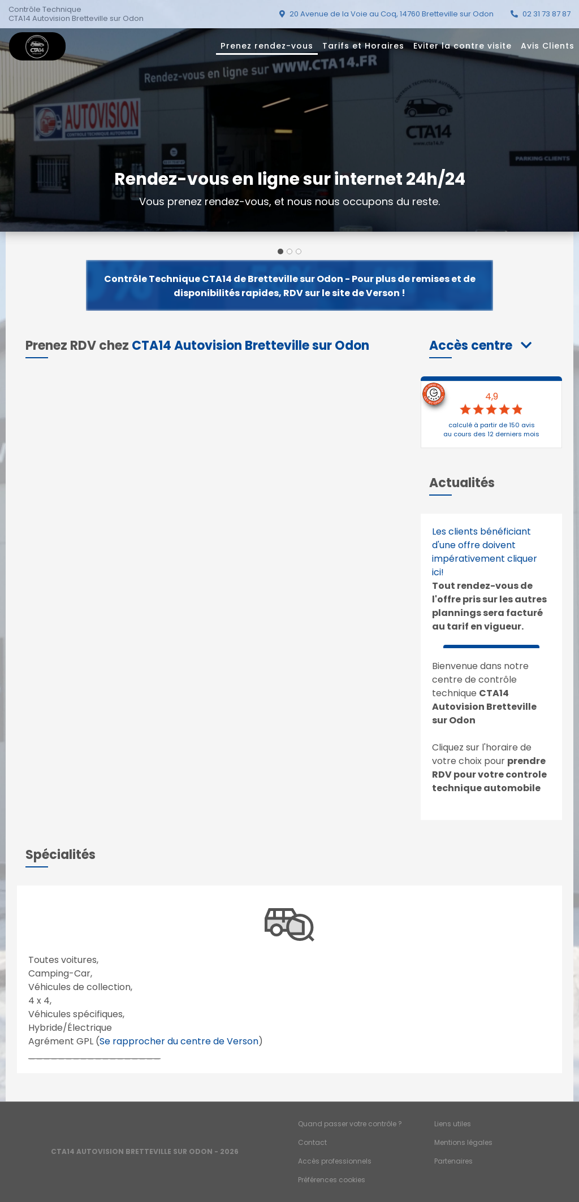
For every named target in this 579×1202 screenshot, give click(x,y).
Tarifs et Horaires (363, 45)
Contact (312, 1142)
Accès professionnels (334, 1161)
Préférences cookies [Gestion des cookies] (331, 1179)
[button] (480, 345)
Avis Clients (547, 45)
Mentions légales (463, 1142)
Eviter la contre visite (462, 45)
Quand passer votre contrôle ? (350, 1124)
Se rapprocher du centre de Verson (179, 1041)
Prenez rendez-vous (267, 45)
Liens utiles (452, 1124)
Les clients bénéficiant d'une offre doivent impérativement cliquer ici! (484, 552)
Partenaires (453, 1161)
